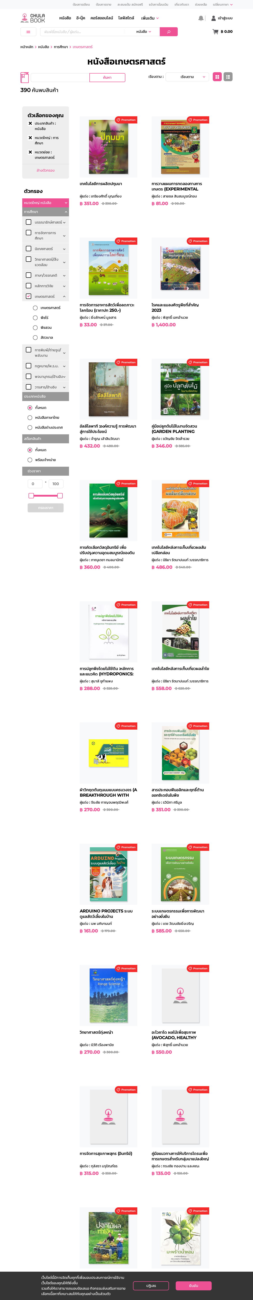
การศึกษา (61, 47)
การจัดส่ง (135, 1239)
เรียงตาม (187, 77)
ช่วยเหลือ (135, 1223)
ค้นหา (107, 77)
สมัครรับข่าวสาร (218, 1250)
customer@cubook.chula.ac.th (44, 1261)
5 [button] (163, 1084)
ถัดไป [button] (208, 1084)
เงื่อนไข (169, 1229)
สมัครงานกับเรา (176, 1245)
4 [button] (155, 1084)
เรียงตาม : (156, 76)
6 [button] (170, 1084)
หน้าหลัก (26, 47)
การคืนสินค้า (137, 1245)
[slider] (31, 495)
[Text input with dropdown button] (82, 31)
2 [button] (139, 1084)
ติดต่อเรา (171, 1239)
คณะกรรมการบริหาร (107, 1234)
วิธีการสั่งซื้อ (137, 1229)
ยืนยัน (193, 1286)
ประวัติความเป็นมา (105, 1229)
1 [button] (132, 1084)
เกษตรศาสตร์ (83, 47)
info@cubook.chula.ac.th (39, 1256)
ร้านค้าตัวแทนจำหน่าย (108, 1245)
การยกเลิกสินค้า (140, 1250)
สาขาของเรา (101, 1239)
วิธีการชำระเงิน (138, 1234)
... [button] (178, 1084)
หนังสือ (141, 31)
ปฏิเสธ (151, 1286)
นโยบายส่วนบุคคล (177, 1223)
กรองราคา (45, 508)
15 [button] (187, 1084)
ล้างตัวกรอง (46, 170)
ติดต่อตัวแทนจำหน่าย (179, 1250)
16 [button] (196, 1084)
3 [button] (147, 1084)
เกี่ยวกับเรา (100, 1223)
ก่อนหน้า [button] (119, 1084)
